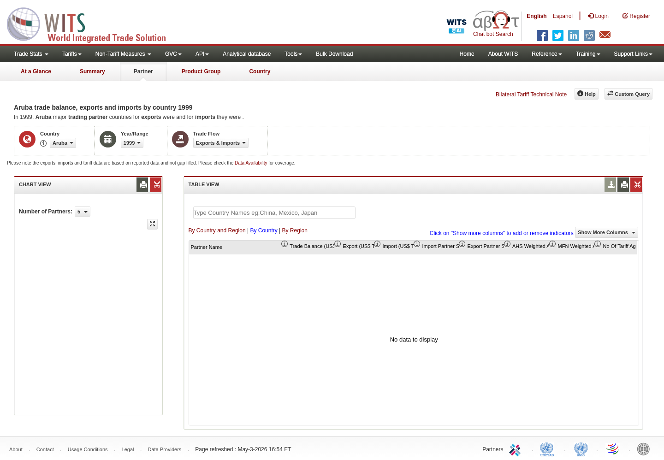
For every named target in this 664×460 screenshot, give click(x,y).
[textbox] (274, 212)
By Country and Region (217, 230)
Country (259, 71)
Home (467, 54)
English (536, 16)
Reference (547, 54)
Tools (293, 54)
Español (563, 16)
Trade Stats (31, 54)
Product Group (201, 71)
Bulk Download (334, 54)
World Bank (645, 448)
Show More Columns (606, 232)
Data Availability (251, 162)
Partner (143, 71)
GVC (173, 54)
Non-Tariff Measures (123, 54)
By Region (295, 230)
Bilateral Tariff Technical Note (531, 94)
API (202, 54)
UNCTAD (549, 448)
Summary (92, 71)
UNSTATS (581, 448)
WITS (92, 23)
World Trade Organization (613, 448)
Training (588, 54)
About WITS (503, 54)
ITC (516, 448)
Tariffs (72, 54)
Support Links (633, 54)
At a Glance (36, 71)
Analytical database (247, 54)
